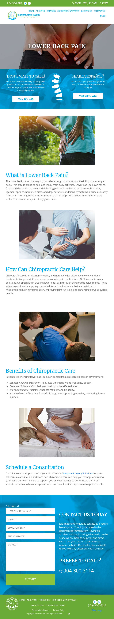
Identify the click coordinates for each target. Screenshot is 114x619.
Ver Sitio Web (88, 95)
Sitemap (97, 610)
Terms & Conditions (40, 610)
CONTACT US (99, 11)
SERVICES (51, 11)
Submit (30, 579)
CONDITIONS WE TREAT (68, 11)
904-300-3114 (14, 3)
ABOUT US (40, 11)
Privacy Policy (58, 610)
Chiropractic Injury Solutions (77, 473)
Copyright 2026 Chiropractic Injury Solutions (44, 613)
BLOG (102, 16)
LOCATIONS (86, 11)
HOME (31, 11)
